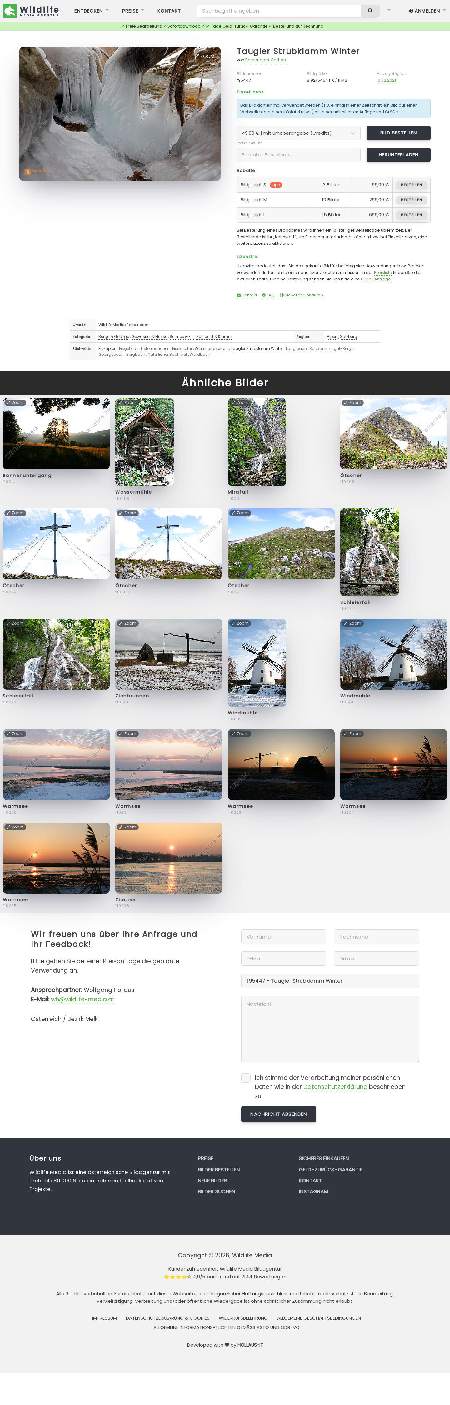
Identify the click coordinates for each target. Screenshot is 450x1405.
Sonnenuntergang (27, 475)
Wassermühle (133, 492)
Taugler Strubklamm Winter (298, 51)
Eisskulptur (182, 348)
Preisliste (383, 272)
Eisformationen (155, 348)
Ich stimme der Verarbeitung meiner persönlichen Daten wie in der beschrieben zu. (330, 1087)
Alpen (332, 336)
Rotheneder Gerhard (266, 60)
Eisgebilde (128, 348)
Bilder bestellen (219, 1169)
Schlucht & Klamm (214, 336)
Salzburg (348, 336)
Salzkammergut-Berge (331, 348)
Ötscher (351, 475)
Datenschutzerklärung (335, 1087)
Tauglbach (296, 348)
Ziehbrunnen (132, 696)
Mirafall (238, 492)
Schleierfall (355, 602)
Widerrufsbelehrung (243, 1318)
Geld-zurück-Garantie (330, 1169)
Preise (205, 1158)
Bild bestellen (398, 132)
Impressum (104, 1318)
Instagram (313, 1191)
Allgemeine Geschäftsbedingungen (319, 1318)
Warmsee (15, 806)
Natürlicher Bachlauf (167, 354)
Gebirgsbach (111, 354)
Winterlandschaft (211, 348)
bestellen (411, 185)
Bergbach (135, 354)
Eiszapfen (107, 348)
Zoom (204, 56)
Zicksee (125, 900)
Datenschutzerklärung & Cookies (168, 1318)
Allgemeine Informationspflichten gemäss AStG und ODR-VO (226, 1327)
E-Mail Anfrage (376, 279)
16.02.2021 (386, 80)
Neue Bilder (212, 1180)
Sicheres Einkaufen (301, 295)
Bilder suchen (216, 1191)
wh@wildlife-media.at (83, 999)
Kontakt (247, 295)
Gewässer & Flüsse (149, 336)
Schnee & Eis (182, 336)
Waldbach (200, 354)
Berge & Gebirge (113, 336)
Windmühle (243, 713)
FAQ (268, 295)
